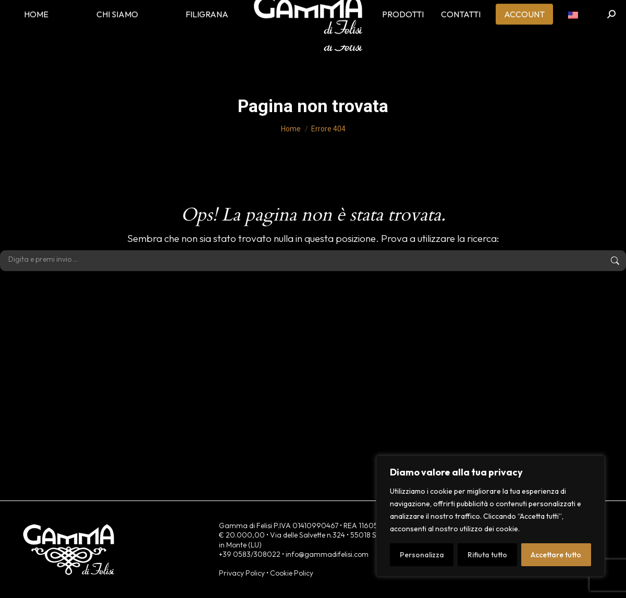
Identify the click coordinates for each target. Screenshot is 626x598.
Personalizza (422, 554)
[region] (490, 516)
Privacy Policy (242, 573)
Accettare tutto (556, 554)
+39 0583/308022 (249, 554)
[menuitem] (573, 31)
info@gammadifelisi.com (327, 554)
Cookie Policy (291, 573)
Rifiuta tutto (487, 554)
